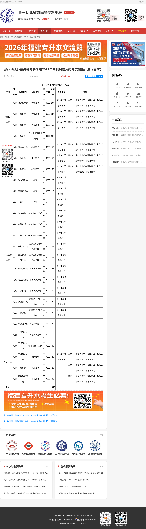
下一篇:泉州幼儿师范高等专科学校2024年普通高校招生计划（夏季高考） (31, 421)
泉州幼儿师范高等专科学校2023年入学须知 (132, 142)
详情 (38, 37)
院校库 (7, 37)
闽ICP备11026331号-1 (64, 520)
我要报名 (122, 31)
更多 (101, 435)
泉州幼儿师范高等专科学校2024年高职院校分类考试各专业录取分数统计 (132, 128)
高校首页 (6, 31)
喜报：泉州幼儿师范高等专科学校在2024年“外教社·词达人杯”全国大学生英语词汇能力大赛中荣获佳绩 (42, 480)
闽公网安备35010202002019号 (86, 520)
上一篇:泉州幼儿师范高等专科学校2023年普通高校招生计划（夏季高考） (31, 415)
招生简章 (32, 31)
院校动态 (117, 88)
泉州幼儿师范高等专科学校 (19, 37)
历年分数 (127, 97)
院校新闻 (115, 155)
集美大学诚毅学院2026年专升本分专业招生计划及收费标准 (80, 473)
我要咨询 (135, 31)
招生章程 (138, 106)
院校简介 (19, 31)
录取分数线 (58, 31)
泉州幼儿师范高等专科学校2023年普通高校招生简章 (132, 148)
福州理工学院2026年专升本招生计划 (72, 487)
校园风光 (84, 31)
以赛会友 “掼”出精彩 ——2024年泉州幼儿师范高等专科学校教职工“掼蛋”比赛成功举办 (36, 487)
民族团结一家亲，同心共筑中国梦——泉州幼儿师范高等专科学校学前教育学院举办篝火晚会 (38, 473)
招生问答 (109, 31)
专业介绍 (71, 31)
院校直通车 (142, 2)
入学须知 (97, 31)
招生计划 (44, 31)
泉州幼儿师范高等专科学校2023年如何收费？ (132, 162)
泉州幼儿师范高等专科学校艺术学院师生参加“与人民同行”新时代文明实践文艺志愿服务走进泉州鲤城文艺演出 (45, 493)
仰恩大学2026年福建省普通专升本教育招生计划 (76, 493)
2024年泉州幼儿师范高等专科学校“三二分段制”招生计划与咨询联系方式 (132, 135)
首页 (1, 37)
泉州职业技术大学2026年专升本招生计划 (73, 480)
